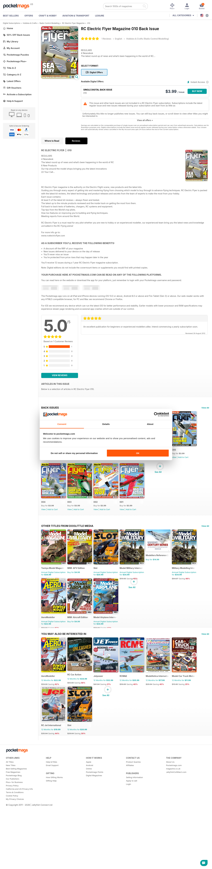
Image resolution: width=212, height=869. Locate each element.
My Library (10, 41)
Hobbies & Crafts (30, 23)
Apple (88, 866)
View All (205, 408)
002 (134, 513)
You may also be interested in (63, 726)
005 (43, 513)
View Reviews (59, 375)
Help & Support (13, 101)
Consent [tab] (61, 424)
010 (88, 23)
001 (164, 513)
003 (104, 513)
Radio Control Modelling (49, 23)
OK (137, 453)
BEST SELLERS (11, 15)
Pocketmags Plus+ (14, 61)
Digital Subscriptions (11, 23)
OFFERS (28, 15)
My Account (11, 48)
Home (8, 28)
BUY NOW (197, 91)
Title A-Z (9, 68)
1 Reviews (106, 38)
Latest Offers (12, 81)
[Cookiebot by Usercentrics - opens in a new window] (156, 414)
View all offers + (145, 120)
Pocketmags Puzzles (16, 54)
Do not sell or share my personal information (74, 453)
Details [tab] (106, 424)
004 (73, 513)
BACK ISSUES (50, 407)
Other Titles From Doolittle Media (67, 571)
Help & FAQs (51, 866)
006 (164, 455)
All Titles (10, 866)
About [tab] (150, 424)
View (43, 463)
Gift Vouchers (12, 87)
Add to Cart (52, 463)
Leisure (99, 15)
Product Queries (133, 866)
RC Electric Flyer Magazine (73, 23)
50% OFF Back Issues (16, 34)
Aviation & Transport (75, 15)
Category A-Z (12, 74)
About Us (170, 866)
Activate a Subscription (17, 94)
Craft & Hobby (48, 15)
